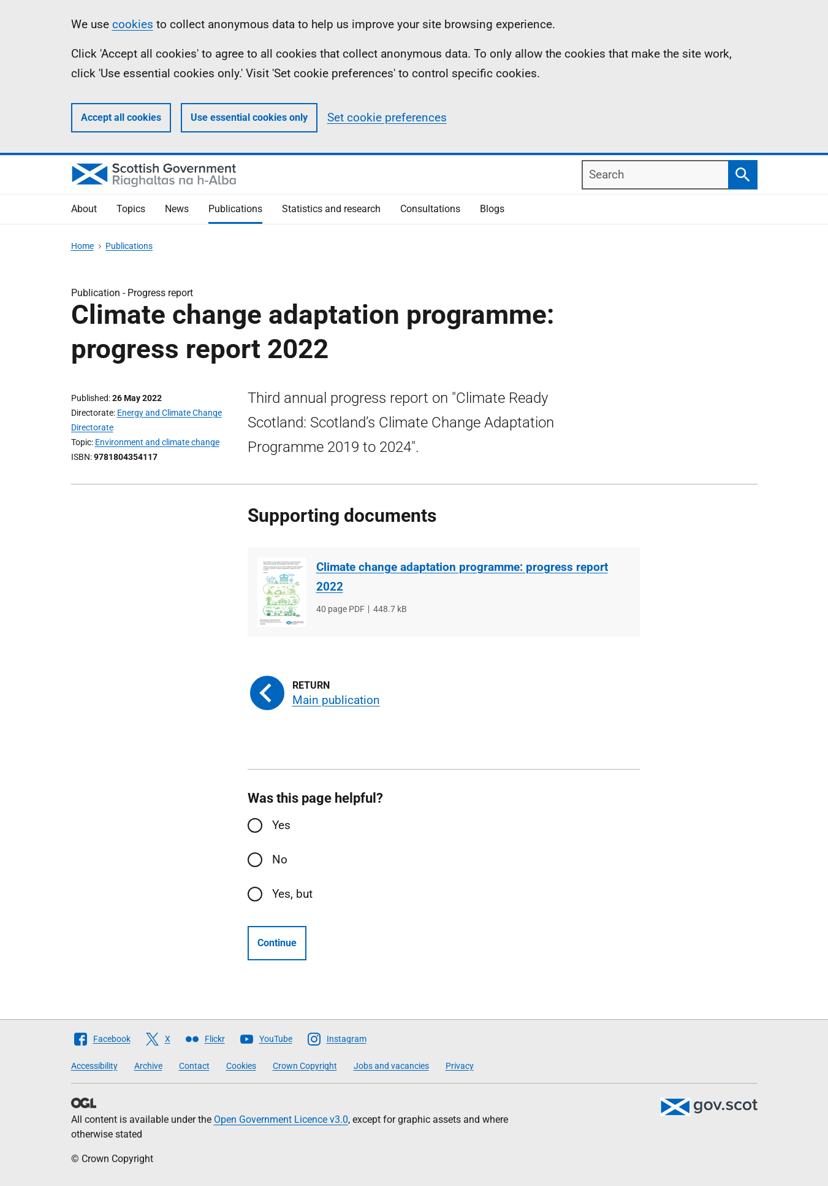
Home (82, 246)
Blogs (492, 209)
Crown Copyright (305, 1066)
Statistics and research (331, 209)
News (177, 209)
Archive (148, 1066)
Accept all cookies (121, 117)
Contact (194, 1066)
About (84, 209)
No (279, 859)
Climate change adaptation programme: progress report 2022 (462, 577)
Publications (235, 209)
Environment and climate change (157, 442)
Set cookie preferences (387, 117)
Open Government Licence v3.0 (281, 1119)
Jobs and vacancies (391, 1066)
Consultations (430, 209)
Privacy (460, 1066)
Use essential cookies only (249, 117)
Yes (281, 825)
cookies (132, 24)
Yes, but (292, 894)
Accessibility (94, 1066)
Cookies (241, 1066)
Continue (277, 943)
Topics (130, 209)
